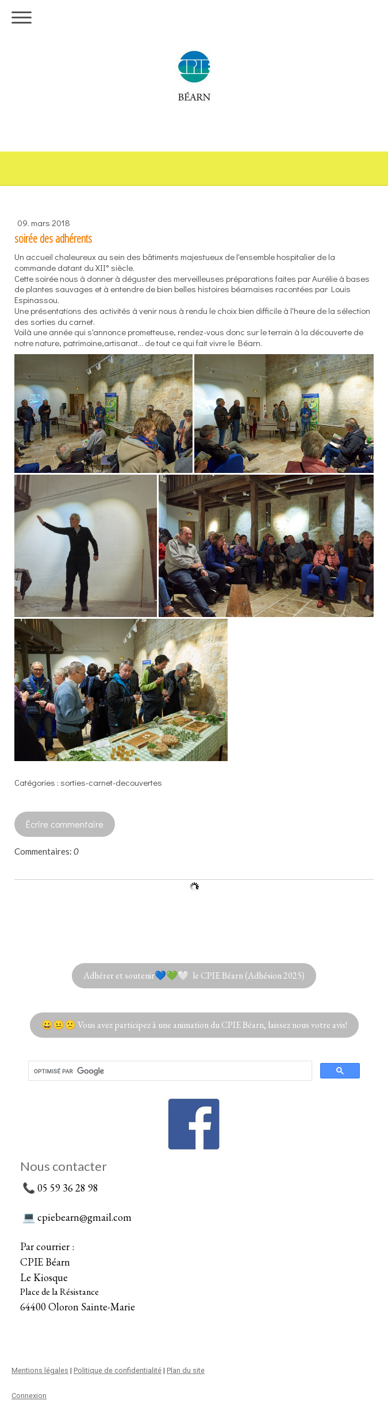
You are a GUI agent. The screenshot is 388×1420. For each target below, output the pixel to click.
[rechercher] (169, 1071)
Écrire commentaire (64, 824)
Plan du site (186, 1370)
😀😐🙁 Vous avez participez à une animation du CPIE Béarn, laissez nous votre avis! (194, 1025)
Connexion (29, 1395)
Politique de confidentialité (118, 1370)
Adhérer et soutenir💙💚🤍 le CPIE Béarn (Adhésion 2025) (194, 975)
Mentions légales (39, 1370)
